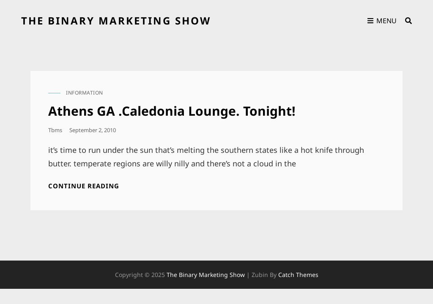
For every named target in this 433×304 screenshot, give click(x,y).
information (84, 92)
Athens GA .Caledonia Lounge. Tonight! (172, 110)
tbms (55, 130)
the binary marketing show (116, 20)
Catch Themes (298, 275)
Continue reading (83, 186)
